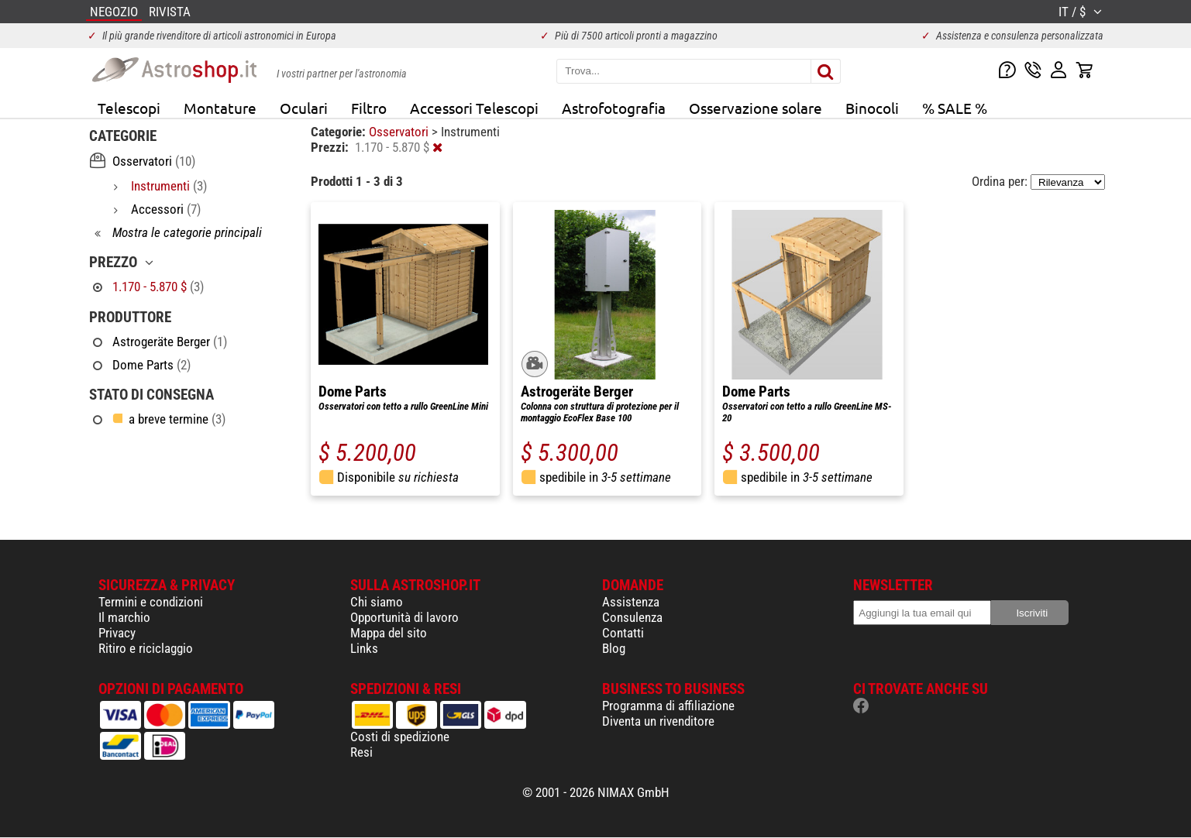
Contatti (623, 633)
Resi (361, 752)
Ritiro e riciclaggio (145, 648)
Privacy (117, 633)
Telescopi (129, 107)
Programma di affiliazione (668, 705)
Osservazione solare (755, 107)
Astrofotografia (614, 107)
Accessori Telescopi (474, 107)
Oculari (304, 107)
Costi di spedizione (399, 736)
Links (364, 648)
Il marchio (124, 617)
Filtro (369, 107)
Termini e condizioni (150, 602)
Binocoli (872, 107)
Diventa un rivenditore (658, 721)
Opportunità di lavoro (404, 617)
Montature (220, 107)
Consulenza (632, 617)
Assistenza (630, 602)
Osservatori (400, 131)
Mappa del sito (388, 633)
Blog (613, 648)
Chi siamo (376, 602)
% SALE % (954, 107)
